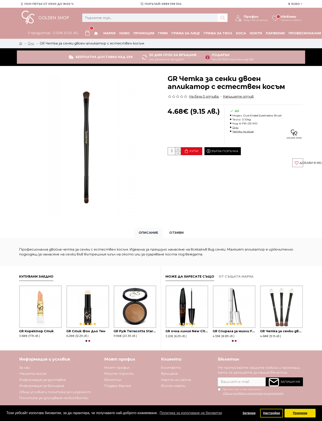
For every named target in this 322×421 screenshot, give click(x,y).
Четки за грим (243, 131)
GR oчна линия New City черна (186, 331)
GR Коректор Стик (36, 331)
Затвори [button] (248, 413)
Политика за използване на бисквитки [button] (191, 413)
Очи (235, 127)
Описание (148, 233)
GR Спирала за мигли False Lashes (234, 331)
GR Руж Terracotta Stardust (135, 331)
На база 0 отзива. (204, 96)
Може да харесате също (189, 276)
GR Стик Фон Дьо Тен (85, 331)
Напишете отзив (238, 96)
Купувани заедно (36, 276)
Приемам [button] (300, 413)
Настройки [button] (271, 413)
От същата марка (236, 276)
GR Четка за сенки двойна (281, 331)
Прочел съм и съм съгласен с (251, 391)
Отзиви (176, 233)
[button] (86, 341)
